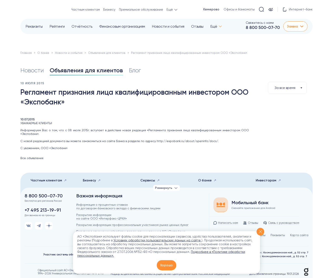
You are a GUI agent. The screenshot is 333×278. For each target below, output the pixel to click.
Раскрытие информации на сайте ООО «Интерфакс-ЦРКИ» (101, 216)
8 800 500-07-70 (263, 27)
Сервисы (150, 180)
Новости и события (168, 26)
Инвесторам (268, 180)
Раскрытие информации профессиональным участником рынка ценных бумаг (132, 225)
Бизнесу (109, 9)
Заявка (295, 26)
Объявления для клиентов (106, 52)
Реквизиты (34, 26)
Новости (32, 70)
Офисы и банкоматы (239, 9)
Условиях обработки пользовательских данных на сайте (157, 240)
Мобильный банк (250, 202)
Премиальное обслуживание (141, 9)
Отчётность (82, 26)
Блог (135, 70)
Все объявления (31, 158)
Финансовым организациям (122, 26)
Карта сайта (299, 235)
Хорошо (166, 265)
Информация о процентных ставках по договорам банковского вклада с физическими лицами (118, 206)
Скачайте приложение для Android (253, 208)
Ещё (213, 26)
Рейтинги (57, 26)
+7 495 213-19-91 (43, 210)
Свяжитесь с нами (260, 23)
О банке (43, 52)
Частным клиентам (85, 9)
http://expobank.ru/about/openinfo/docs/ (187, 141)
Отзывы (197, 26)
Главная (26, 52)
